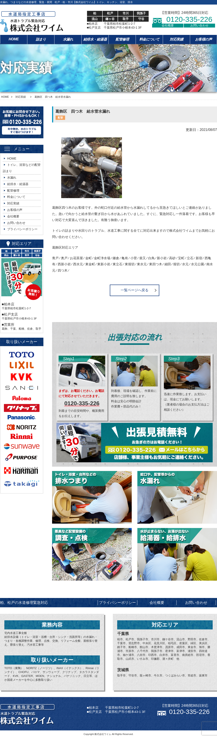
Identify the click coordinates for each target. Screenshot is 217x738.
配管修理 (122, 39)
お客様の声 (203, 39)
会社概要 (168, 25)
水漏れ (68, 39)
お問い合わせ (199, 25)
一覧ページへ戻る (134, 290)
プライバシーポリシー (22, 229)
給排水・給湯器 (95, 39)
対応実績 (176, 39)
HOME (14, 39)
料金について (149, 39)
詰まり (41, 39)
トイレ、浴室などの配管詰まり (22, 168)
